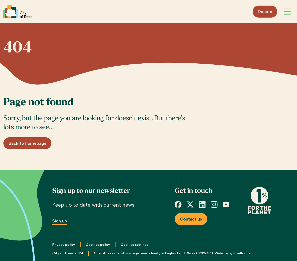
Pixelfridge (241, 253)
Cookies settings (134, 245)
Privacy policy (63, 245)
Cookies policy (98, 245)
